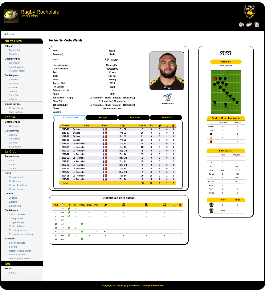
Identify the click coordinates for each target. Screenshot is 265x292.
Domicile (13, 83)
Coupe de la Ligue (18, 185)
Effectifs (13, 201)
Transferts (14, 54)
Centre (12, 168)
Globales (13, 79)
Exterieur (13, 87)
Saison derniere (17, 214)
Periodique (14, 138)
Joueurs (13, 91)
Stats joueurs (16, 112)
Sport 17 (13, 272)
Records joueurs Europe (21, 234)
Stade (12, 164)
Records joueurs (17, 230)
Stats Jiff (13, 95)
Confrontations (16, 226)
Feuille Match (16, 67)
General (13, 135)
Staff (11, 160)
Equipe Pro (14, 50)
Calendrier (14, 63)
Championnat (16, 177)
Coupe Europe (16, 108)
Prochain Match (17, 71)
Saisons (13, 247)
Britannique (15, 146)
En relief (13, 142)
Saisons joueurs (17, 254)
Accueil (11, 34)
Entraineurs (15, 205)
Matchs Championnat (20, 251)
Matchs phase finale (19, 258)
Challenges (15, 181)
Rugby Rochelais (40, 12)
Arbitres (13, 99)
